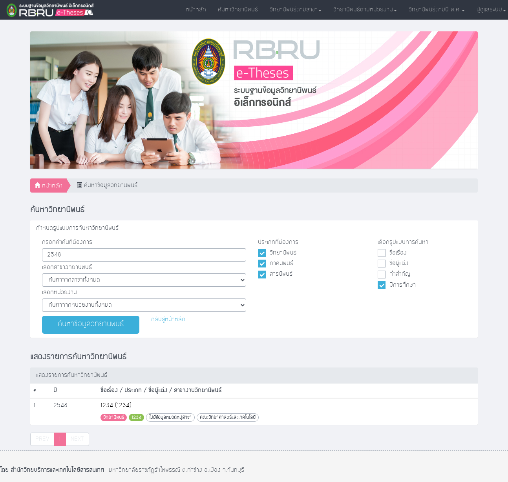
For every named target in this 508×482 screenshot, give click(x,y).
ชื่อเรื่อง (398, 253)
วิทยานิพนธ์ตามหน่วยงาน (365, 9)
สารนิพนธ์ (281, 274)
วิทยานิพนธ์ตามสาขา (296, 9)
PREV (42, 439)
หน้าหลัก (196, 9)
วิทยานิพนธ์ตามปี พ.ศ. (437, 9)
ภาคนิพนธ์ (281, 263)
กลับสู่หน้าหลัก (168, 319)
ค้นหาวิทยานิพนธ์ (238, 9)
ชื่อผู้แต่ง (398, 263)
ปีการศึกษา (402, 285)
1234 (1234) (116, 405)
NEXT (77, 439)
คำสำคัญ (399, 274)
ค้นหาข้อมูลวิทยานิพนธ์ (91, 324)
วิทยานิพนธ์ (283, 253)
